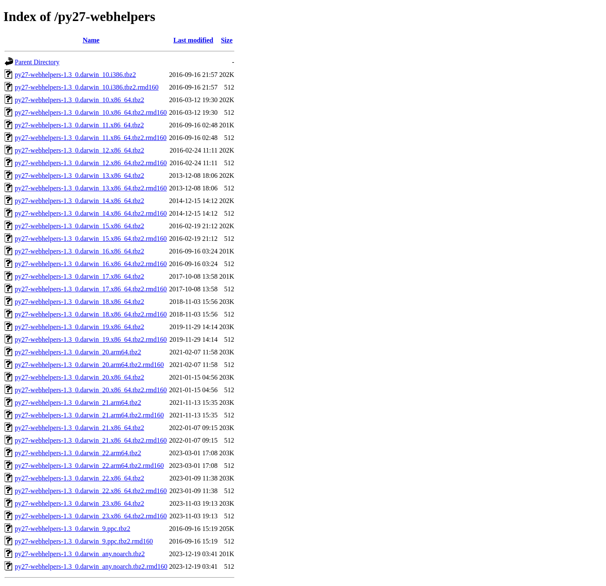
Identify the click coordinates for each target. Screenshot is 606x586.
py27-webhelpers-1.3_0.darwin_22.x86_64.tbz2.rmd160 (91, 490)
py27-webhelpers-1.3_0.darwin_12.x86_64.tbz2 (79, 150)
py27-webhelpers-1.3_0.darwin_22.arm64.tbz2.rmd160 (89, 465)
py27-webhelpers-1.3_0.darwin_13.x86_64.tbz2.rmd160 (91, 188)
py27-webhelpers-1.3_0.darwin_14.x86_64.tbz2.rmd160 (91, 213)
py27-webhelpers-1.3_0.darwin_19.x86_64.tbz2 (79, 326)
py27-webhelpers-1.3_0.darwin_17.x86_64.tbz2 (79, 276)
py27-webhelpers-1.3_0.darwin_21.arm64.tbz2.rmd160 (89, 415)
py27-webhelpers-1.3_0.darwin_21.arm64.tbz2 (78, 402)
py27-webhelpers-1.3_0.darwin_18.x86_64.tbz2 (79, 301)
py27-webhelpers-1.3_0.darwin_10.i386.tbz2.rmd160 (87, 87)
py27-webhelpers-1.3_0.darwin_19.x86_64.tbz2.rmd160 (91, 339)
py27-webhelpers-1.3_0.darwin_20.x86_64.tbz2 (79, 377)
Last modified (193, 40)
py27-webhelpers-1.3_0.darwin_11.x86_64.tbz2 (79, 125)
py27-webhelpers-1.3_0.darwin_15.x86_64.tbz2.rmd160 (91, 238)
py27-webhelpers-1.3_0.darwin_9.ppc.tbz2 (72, 528)
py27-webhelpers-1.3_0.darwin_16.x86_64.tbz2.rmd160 (91, 263)
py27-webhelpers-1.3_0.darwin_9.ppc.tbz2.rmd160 (84, 541)
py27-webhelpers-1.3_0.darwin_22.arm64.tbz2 (78, 453)
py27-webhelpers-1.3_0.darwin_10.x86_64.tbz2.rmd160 (91, 112)
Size (227, 40)
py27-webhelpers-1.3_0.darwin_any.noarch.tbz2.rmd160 (91, 566)
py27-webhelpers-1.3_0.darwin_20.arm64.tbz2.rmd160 (89, 364)
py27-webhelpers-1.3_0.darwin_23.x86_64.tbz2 (79, 503)
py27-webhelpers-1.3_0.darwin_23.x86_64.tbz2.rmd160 (91, 516)
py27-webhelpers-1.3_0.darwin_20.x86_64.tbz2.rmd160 (91, 389)
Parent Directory (37, 62)
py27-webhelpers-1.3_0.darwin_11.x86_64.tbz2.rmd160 (91, 137)
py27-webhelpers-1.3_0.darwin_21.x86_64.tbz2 (79, 427)
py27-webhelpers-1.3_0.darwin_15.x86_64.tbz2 (79, 226)
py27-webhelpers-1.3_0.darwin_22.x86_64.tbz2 (79, 478)
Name (90, 40)
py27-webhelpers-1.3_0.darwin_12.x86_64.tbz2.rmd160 (91, 162)
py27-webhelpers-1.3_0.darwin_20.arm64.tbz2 (78, 352)
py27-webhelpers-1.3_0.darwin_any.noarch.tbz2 (80, 553)
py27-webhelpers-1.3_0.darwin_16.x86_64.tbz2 (79, 251)
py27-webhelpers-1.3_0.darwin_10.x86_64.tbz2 (79, 99)
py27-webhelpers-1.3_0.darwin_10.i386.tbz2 (75, 74)
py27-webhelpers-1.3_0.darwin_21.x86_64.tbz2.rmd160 (91, 440)
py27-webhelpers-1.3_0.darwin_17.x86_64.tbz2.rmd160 (91, 289)
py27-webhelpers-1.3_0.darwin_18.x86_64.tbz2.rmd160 (91, 314)
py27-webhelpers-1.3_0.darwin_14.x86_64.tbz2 (79, 200)
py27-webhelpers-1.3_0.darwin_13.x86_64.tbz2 (79, 175)
